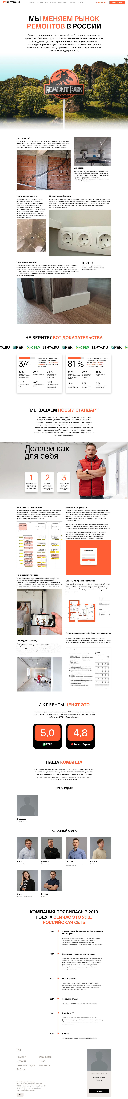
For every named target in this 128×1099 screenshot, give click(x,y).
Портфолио (62, 2)
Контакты (44, 1065)
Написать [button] (99, 1091)
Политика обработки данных (26, 1090)
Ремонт (32, 2)
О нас (42, 1060)
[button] (117, 2)
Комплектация (50, 2)
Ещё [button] (80, 2)
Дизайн (40, 2)
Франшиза (72, 2)
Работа (21, 1069)
